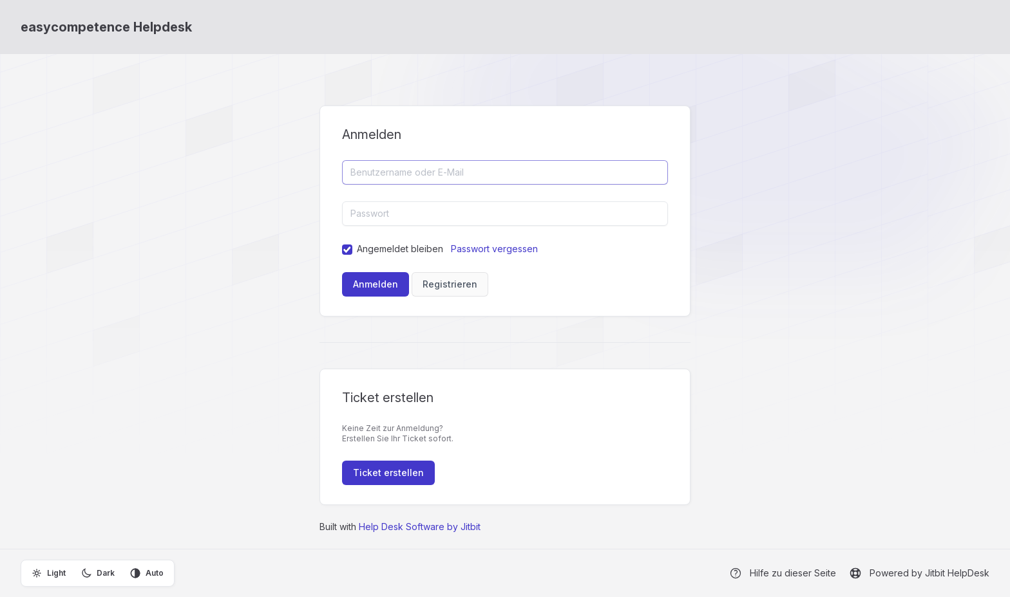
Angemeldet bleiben (400, 248)
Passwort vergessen (494, 248)
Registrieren (450, 284)
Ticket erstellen (388, 472)
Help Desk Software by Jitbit (420, 526)
